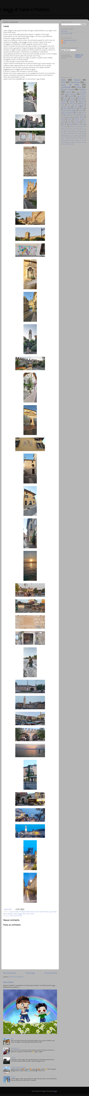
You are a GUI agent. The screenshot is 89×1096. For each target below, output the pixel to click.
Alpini (69, 121)
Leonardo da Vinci (71, 135)
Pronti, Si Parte (8, 982)
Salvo (64, 43)
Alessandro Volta (74, 126)
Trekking (72, 102)
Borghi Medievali (26, 912)
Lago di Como (81, 96)
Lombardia (66, 87)
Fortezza (46, 912)
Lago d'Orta (66, 114)
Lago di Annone (75, 133)
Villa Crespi (64, 126)
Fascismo (83, 112)
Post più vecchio (51, 973)
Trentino (75, 142)
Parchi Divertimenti (66, 139)
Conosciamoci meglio (66, 33)
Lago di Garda (53, 912)
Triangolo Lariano (66, 107)
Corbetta (13, 1058)
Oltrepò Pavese (70, 137)
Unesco (81, 111)
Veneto (32, 914)
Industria (69, 123)
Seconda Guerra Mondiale (68, 111)
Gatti (62, 132)
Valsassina (63, 144)
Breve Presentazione (75, 128)
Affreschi (76, 107)
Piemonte (72, 100)
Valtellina (70, 144)
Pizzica (77, 139)
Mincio (77, 114)
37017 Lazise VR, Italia (16, 916)
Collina (66, 98)
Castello (41, 912)
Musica (82, 109)
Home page (30, 973)
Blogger (55, 1091)
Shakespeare (64, 142)
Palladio (70, 118)
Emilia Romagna (74, 104)
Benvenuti (82, 126)
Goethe (66, 132)
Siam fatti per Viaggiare (75, 105)
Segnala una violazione (79, 56)
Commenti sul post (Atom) (16, 977)
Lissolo (84, 123)
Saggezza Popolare (79, 118)
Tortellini (68, 116)
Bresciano (64, 104)
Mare (83, 135)
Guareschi (77, 132)
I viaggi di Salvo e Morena (24, 10)
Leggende (63, 135)
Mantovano (74, 109)
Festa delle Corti (15, 1048)
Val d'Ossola (81, 142)
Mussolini (63, 137)
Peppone (71, 125)
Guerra (83, 132)
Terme (28, 914)
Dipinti (77, 112)
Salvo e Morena (80, 125)
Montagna (63, 118)
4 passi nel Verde (13, 912)
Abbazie (81, 102)
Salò (12, 1039)
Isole (62, 133)
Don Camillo (76, 121)
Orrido (64, 125)
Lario (72, 114)
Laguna (82, 133)
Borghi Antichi (64, 128)
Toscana (69, 119)
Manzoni (81, 116)
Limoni (78, 135)
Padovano (82, 137)
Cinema (65, 109)
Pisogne (13, 1077)
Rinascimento (82, 98)
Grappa (71, 132)
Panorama (11, 914)
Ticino (70, 142)
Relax (15, 914)
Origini (77, 137)
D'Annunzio (68, 130)
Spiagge (20, 914)
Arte (20, 912)
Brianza (83, 107)
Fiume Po (82, 130)
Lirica (74, 116)
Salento (73, 140)
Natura (5, 914)
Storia (24, 914)
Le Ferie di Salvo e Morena (18, 1067)
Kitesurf (67, 133)
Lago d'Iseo (77, 123)
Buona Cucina (35, 912)
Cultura (82, 89)
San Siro (81, 140)
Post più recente (9, 973)
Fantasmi (75, 130)
